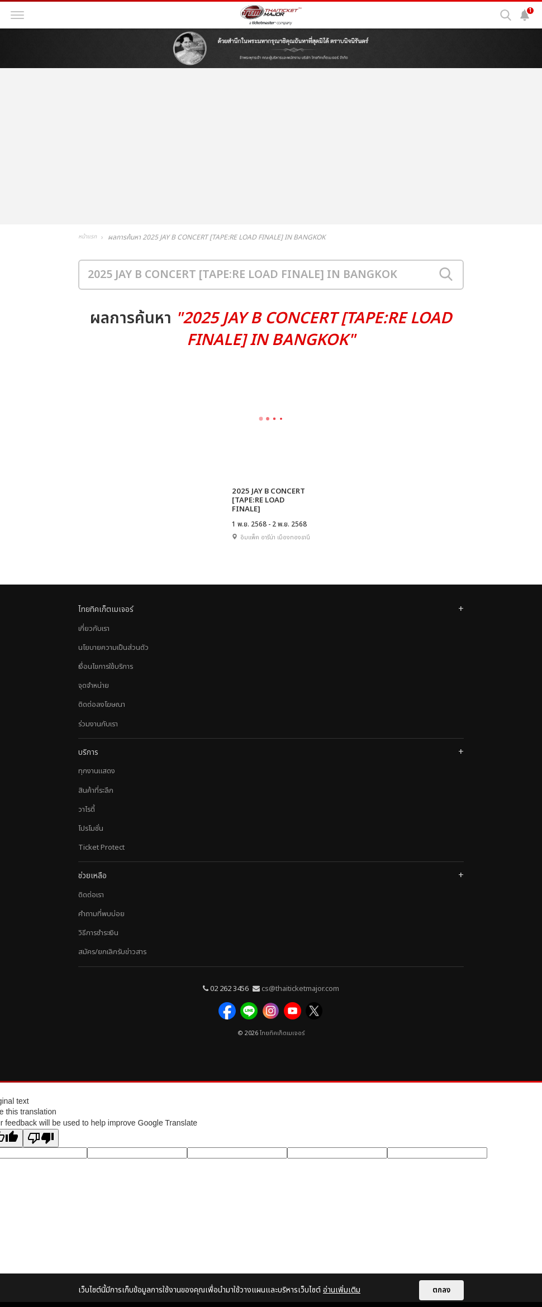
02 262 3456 (229, 997)
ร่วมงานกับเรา (98, 732)
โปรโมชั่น (90, 836)
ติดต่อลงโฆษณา (101, 713)
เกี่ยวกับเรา (94, 637)
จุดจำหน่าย (93, 694)
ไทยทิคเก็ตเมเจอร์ (282, 1037)
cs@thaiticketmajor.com (300, 997)
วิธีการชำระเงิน (98, 941)
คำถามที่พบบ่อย (101, 922)
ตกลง (441, 1290)
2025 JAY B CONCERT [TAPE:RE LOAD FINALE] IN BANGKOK (271, 500)
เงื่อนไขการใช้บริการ (105, 675)
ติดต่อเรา (91, 903)
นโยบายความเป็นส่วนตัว (113, 656)
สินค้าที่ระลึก (95, 799)
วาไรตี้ (86, 818)
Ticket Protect (101, 856)
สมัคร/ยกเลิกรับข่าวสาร (112, 960)
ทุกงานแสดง (96, 780)
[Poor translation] (41, 1142)
